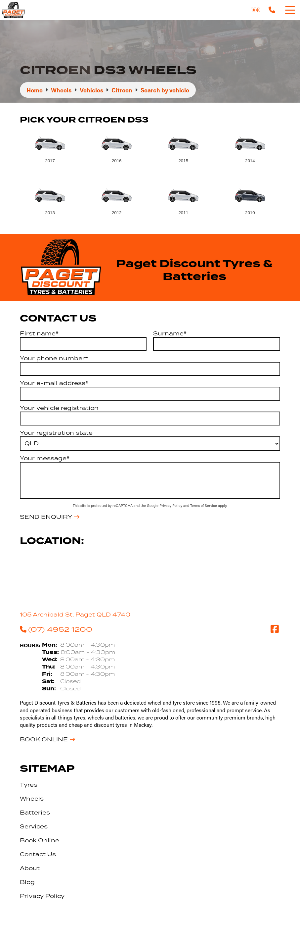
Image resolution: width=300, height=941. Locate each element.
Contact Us (38, 854)
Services (34, 826)
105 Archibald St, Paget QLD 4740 (75, 614)
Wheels (32, 798)
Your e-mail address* (54, 383)
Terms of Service (204, 505)
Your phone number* (54, 358)
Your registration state (56, 432)
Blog (27, 882)
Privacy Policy (171, 505)
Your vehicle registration (59, 408)
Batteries (35, 812)
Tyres (28, 784)
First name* (39, 333)
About (30, 868)
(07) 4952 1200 (56, 629)
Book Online (44, 739)
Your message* (44, 458)
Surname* (170, 333)
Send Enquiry (46, 516)
